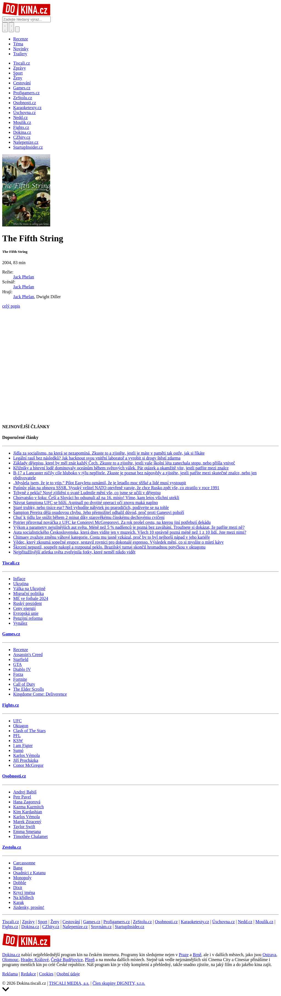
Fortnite (20, 679)
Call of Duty (24, 684)
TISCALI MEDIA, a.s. (69, 983)
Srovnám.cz (101, 926)
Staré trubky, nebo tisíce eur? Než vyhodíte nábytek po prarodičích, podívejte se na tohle (91, 507)
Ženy (55, 921)
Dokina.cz (30, 926)
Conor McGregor (28, 765)
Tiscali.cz (10, 563)
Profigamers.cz (116, 921)
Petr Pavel (22, 797)
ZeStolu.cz (142, 921)
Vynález (20, 623)
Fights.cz (10, 705)
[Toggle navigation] (11, 27)
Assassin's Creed (28, 654)
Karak (18, 902)
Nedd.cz (245, 921)
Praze (184, 954)
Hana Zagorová (26, 801)
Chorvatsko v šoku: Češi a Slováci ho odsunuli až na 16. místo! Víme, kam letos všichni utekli (96, 497)
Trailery (20, 53)
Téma (18, 44)
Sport (42, 921)
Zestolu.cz (11, 847)
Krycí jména (24, 892)
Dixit (17, 887)
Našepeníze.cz (75, 926)
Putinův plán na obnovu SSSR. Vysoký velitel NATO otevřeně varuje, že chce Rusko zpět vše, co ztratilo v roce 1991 (116, 487)
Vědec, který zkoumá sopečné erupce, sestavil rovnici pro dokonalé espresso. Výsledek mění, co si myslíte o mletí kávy (118, 542)
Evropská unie (25, 613)
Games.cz (11, 634)
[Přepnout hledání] (5, 27)
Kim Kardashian (27, 811)
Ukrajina (21, 583)
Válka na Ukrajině (29, 588)
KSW (18, 740)
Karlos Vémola (26, 755)
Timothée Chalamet (30, 836)
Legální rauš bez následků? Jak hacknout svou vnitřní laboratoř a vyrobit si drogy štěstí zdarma (97, 458)
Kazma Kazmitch (28, 806)
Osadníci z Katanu (29, 872)
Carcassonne (24, 863)
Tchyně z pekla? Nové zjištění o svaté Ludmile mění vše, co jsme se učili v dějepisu (87, 492)
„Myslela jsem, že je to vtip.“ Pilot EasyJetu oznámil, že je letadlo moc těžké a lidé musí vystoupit (99, 482)
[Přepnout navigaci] (17, 29)
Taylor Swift (24, 826)
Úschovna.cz (223, 921)
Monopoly (22, 877)
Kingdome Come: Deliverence (40, 694)
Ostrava (269, 954)
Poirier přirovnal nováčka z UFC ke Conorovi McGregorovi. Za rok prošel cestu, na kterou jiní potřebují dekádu (112, 522)
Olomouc (10, 959)
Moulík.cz (264, 921)
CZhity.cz (51, 926)
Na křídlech (23, 897)
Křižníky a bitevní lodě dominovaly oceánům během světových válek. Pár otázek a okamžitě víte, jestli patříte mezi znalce (121, 468)
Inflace (19, 578)
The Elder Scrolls (28, 689)
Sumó (18, 750)
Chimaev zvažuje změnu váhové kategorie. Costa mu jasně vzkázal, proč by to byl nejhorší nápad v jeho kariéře (111, 537)
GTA (17, 664)
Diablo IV (22, 669)
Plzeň (90, 959)
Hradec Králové (35, 959)
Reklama (10, 974)
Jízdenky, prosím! (28, 907)
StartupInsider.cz (129, 926)
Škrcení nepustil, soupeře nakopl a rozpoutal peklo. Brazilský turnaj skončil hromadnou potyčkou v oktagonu (109, 547)
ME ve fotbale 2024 (30, 598)
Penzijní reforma (28, 618)
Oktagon (20, 725)
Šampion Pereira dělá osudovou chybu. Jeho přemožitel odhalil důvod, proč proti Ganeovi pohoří (98, 512)
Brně (197, 954)
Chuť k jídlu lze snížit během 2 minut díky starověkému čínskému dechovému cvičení (89, 517)
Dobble (19, 882)
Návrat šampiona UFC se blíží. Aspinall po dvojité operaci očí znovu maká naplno (85, 502)
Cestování (71, 921)
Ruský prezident (27, 603)
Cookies (46, 974)
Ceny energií (24, 608)
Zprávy (28, 921)
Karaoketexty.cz (195, 921)
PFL (17, 735)
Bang (18, 867)
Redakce (28, 974)
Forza (18, 674)
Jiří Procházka (25, 760)
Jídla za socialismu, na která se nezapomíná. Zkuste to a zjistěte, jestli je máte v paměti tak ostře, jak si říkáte (109, 453)
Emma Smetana (27, 831)
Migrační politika (28, 593)
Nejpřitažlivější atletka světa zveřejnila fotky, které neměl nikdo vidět (74, 552)
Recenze (20, 39)
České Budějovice (67, 959)
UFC (17, 720)
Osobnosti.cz (14, 776)
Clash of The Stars (29, 730)
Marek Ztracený (27, 821)
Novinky (21, 48)
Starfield (20, 659)
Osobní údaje (68, 974)
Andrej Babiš (24, 792)
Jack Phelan (23, 277)
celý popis (11, 306)
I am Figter (23, 745)
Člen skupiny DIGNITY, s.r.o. (118, 983)
